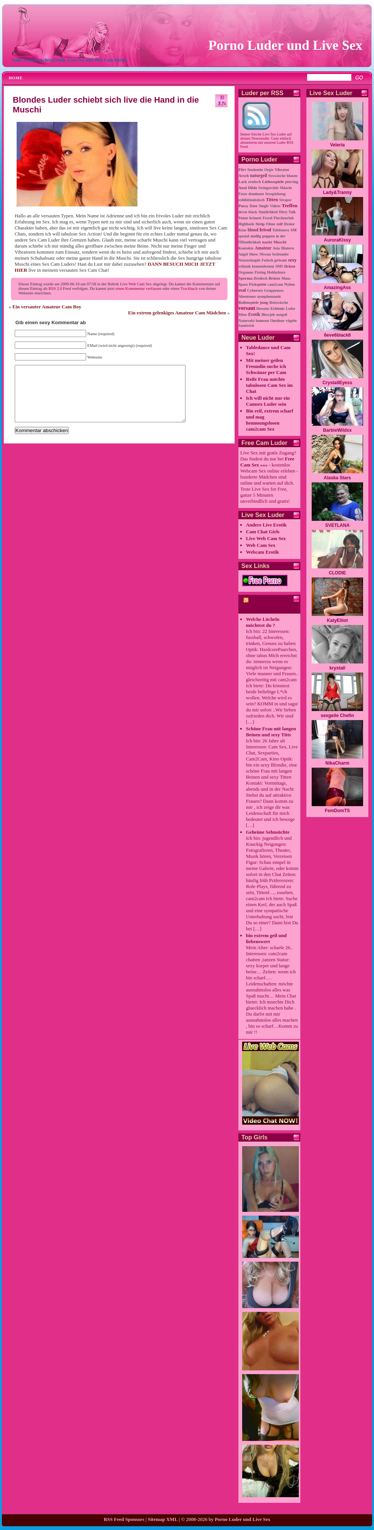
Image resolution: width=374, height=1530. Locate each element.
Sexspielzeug (275, 194)
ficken (289, 266)
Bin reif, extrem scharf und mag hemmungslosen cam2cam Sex (269, 420)
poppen (268, 236)
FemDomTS (337, 810)
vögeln (291, 321)
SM (294, 230)
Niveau (265, 254)
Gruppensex (274, 290)
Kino (242, 230)
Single (264, 206)
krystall (337, 668)
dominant (256, 194)
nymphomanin (269, 296)
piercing (291, 182)
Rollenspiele (248, 302)
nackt (267, 242)
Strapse (285, 200)
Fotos (242, 194)
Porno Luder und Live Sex (285, 45)
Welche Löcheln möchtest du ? (262, 622)
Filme (270, 224)
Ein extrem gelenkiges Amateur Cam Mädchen (177, 313)
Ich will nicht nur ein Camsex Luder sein (268, 401)
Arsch (243, 175)
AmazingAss (337, 287)
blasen (292, 176)
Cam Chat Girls (263, 531)
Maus (286, 278)
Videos (275, 206)
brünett (255, 218)
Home (16, 78)
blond (252, 230)
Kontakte (245, 248)
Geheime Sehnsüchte (267, 832)
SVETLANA (337, 525)
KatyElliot (337, 620)
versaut (246, 308)
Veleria (337, 145)
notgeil (281, 314)
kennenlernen (263, 266)
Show (253, 254)
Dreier (289, 224)
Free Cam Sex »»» (267, 462)
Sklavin (286, 188)
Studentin (255, 170)
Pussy (243, 205)
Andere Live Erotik (266, 525)
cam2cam (275, 284)
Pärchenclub (284, 218)
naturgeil (258, 175)
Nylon (289, 284)
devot (242, 212)
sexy (292, 260)
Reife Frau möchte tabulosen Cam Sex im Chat (269, 385)
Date (254, 206)
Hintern (287, 248)
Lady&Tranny (337, 192)
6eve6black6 (337, 335)
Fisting (260, 272)
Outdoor (277, 321)
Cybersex (255, 290)
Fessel (267, 218)
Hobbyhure (276, 272)
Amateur (263, 248)
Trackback (189, 288)
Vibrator (282, 170)
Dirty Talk (287, 212)
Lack (242, 182)
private (280, 260)
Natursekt (246, 321)
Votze (243, 217)
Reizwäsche (278, 302)
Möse (242, 314)
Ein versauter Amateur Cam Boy (46, 306)
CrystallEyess (337, 382)
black (253, 212)
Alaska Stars (337, 477)
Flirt (242, 170)
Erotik (254, 314)
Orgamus (245, 272)
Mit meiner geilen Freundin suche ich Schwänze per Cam (266, 366)
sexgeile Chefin (337, 715)
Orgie (268, 170)
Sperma (245, 278)
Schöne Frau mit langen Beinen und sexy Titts (271, 731)
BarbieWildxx (337, 430)
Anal (242, 187)
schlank (244, 266)
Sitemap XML (163, 1519)
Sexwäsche (277, 176)
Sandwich (246, 325)
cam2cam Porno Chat (260, 606)
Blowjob (268, 314)
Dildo (252, 188)
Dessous (263, 308)
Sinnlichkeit (268, 212)
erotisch (254, 182)
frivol (265, 229)
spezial (243, 236)
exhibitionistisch (251, 200)
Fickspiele (257, 284)
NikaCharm (337, 763)
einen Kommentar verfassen (138, 288)
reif (280, 224)
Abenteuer (247, 296)
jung (264, 302)
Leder (291, 308)
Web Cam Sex (260, 545)
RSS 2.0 (55, 288)
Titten (272, 199)
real (242, 290)
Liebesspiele (273, 181)
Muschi (280, 242)
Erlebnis (277, 308)
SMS (279, 266)
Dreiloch (260, 278)
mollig (255, 236)
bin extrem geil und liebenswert (266, 938)
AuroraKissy (337, 240)
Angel (243, 254)
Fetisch (268, 260)
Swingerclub (268, 188)
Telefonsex (280, 230)
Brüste (274, 278)
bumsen (262, 321)
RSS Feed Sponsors (124, 1519)
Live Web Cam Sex (136, 284)
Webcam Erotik (262, 552)
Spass (243, 284)
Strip (259, 224)
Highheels (246, 224)
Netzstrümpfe (249, 260)
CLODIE (337, 573)
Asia (276, 248)
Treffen (289, 205)
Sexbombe (280, 254)
